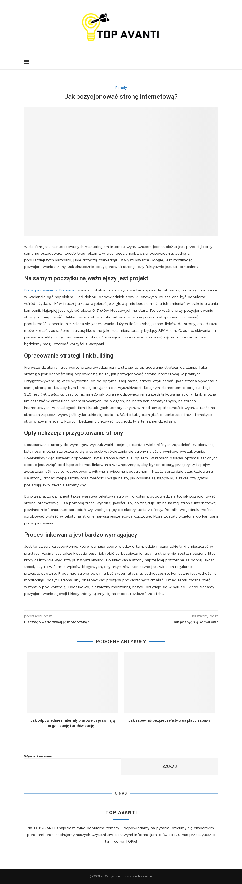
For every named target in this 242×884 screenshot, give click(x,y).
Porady (121, 88)
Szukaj (169, 766)
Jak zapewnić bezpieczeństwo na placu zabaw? (169, 720)
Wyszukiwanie (38, 756)
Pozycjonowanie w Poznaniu (49, 290)
